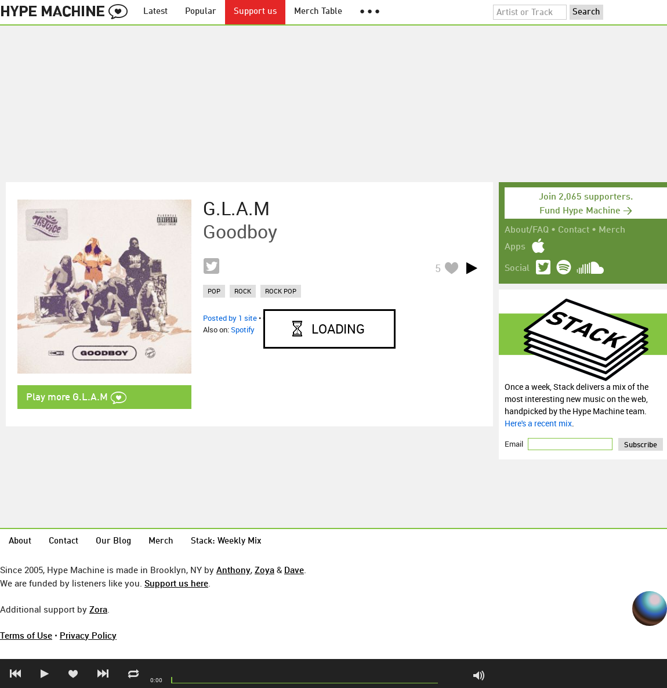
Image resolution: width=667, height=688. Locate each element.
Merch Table (318, 12)
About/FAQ (527, 230)
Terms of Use (26, 635)
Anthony (233, 569)
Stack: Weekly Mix (226, 541)
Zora (98, 609)
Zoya (264, 569)
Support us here (176, 583)
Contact (573, 230)
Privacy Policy (88, 635)
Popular (200, 12)
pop (214, 291)
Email (515, 444)
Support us (255, 12)
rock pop (280, 291)
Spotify (243, 329)
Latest (155, 12)
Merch (612, 230)
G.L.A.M (236, 208)
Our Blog (113, 541)
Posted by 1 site (230, 318)
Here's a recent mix (538, 423)
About (20, 541)
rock (242, 291)
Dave (294, 569)
